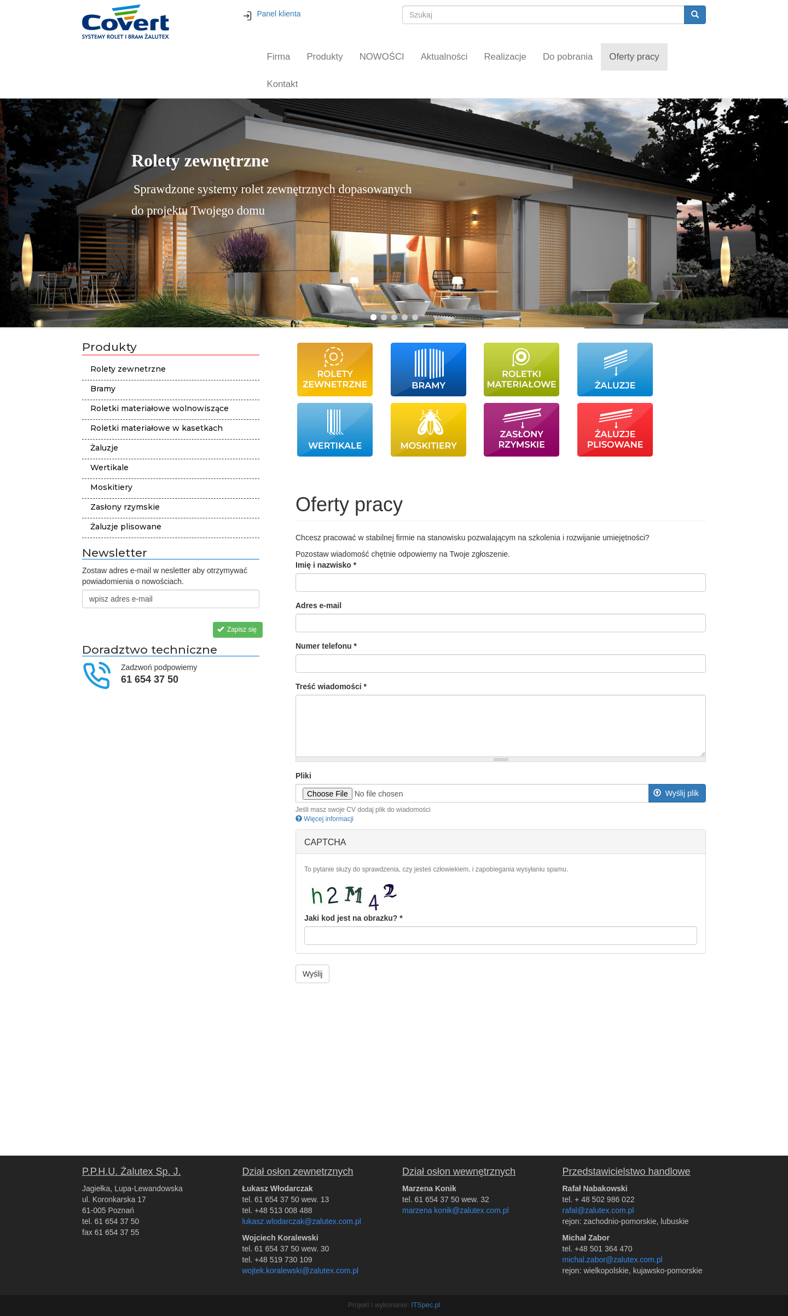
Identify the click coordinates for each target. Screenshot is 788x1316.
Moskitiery (111, 487)
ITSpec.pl (425, 1305)
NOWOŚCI (382, 56)
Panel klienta (271, 13)
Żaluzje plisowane (125, 527)
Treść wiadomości (331, 686)
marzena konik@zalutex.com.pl (455, 1210)
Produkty (324, 56)
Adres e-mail (318, 605)
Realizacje (505, 56)
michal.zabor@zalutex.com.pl (613, 1259)
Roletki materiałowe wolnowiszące (159, 408)
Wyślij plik (676, 793)
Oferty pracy (634, 56)
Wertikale (109, 467)
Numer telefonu (326, 646)
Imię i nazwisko (326, 565)
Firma (279, 56)
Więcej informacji (325, 819)
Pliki (303, 775)
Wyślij (312, 973)
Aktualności (444, 56)
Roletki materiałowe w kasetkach (156, 428)
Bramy (102, 389)
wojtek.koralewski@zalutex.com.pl (300, 1270)
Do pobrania (568, 56)
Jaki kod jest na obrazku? (353, 918)
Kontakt (282, 84)
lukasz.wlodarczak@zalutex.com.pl (301, 1221)
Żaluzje (104, 448)
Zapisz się (237, 629)
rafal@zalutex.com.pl (598, 1210)
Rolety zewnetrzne (128, 369)
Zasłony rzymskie (125, 507)
